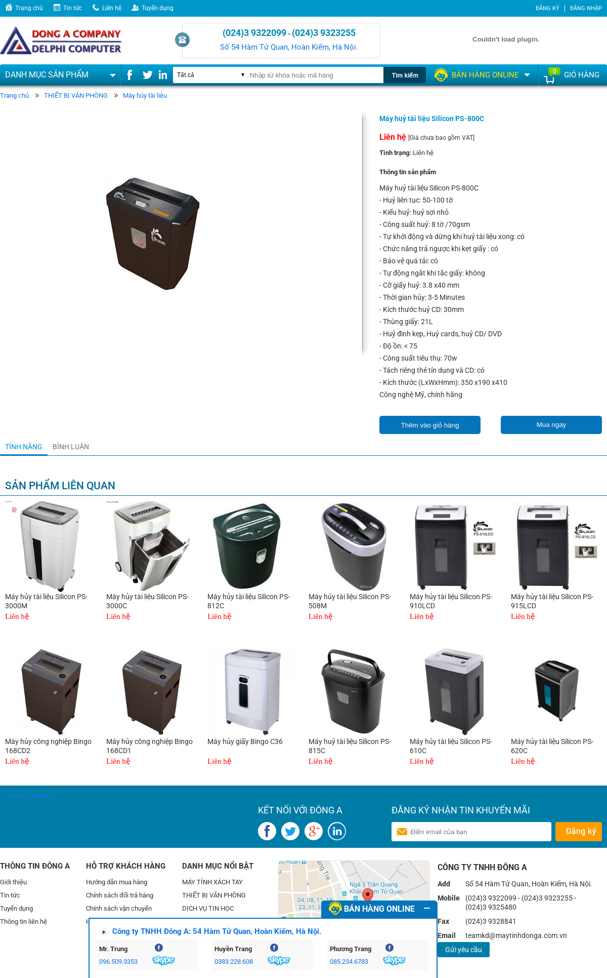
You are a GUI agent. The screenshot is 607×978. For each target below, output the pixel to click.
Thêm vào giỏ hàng (430, 425)
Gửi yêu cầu (463, 950)
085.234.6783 (349, 961)
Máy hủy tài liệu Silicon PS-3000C (147, 601)
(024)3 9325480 (490, 907)
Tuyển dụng (158, 8)
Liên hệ (111, 8)
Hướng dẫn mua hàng (116, 882)
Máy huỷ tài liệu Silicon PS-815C (350, 746)
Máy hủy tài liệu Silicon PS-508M (350, 601)
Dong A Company (29, 795)
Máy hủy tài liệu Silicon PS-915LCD (552, 601)
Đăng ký (547, 8)
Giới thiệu (13, 882)
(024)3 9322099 (254, 32)
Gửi (578, 831)
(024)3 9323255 (324, 32)
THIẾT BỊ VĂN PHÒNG (76, 95)
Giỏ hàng (581, 75)
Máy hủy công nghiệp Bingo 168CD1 (149, 746)
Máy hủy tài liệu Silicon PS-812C (248, 601)
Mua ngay (552, 424)
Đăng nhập (586, 8)
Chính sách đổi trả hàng (119, 895)
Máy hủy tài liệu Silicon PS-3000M (46, 601)
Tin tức (72, 8)
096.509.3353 (118, 961)
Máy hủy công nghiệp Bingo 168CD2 (48, 746)
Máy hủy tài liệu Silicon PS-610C (451, 746)
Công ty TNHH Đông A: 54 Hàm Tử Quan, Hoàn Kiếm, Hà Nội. (216, 931)
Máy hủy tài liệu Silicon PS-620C (552, 746)
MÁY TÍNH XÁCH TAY (212, 882)
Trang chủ (29, 8)
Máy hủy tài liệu (145, 95)
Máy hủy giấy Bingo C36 (245, 741)
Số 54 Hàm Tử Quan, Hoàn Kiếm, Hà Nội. (289, 47)
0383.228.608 (233, 961)
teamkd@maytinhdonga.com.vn (516, 935)
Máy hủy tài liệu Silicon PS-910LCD (451, 601)
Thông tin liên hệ (23, 921)
